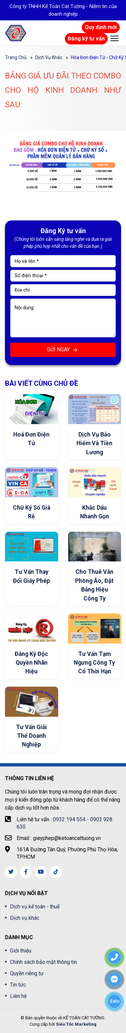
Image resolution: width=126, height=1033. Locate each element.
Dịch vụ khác (48, 57)
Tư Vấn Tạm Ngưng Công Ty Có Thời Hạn (94, 663)
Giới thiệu (20, 951)
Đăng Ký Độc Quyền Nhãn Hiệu (31, 663)
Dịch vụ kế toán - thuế (35, 906)
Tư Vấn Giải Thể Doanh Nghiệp (31, 736)
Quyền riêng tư (27, 973)
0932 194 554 (69, 819)
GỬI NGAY (63, 350)
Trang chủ (16, 57)
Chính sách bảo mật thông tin (43, 962)
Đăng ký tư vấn (86, 38)
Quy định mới (101, 27)
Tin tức (18, 985)
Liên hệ (18, 996)
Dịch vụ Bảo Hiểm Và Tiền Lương (94, 443)
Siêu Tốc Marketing (76, 1024)
